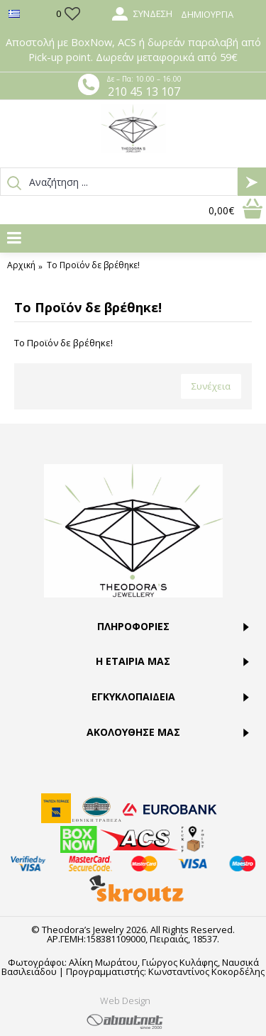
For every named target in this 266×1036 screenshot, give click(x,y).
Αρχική (21, 265)
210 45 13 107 (144, 91)
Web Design (125, 1000)
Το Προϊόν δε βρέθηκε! (93, 265)
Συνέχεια (211, 386)
